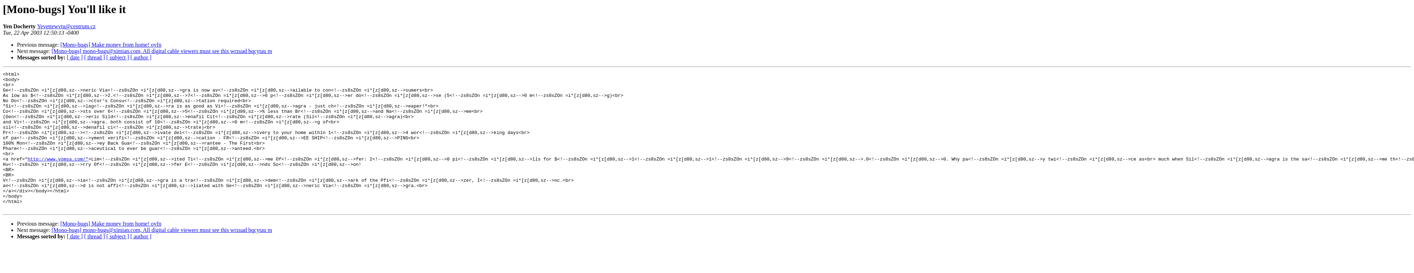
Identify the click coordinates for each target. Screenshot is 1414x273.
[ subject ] (117, 57)
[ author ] (141, 57)
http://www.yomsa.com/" (58, 177)
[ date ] (75, 57)
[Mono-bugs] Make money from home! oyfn (111, 45)
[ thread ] (94, 57)
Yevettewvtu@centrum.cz (66, 26)
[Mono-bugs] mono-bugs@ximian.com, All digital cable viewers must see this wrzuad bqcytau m (162, 51)
